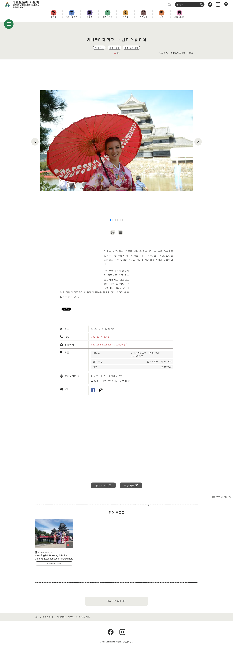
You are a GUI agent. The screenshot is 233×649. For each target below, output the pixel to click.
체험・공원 (107, 16)
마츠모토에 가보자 (24, 4)
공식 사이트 (101, 485)
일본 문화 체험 (131, 47)
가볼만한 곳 (48, 617)
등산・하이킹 (71, 16)
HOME (36, 617)
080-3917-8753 (100, 336)
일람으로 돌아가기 (116, 601)
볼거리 (53, 16)
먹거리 (125, 16)
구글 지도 (129, 485)
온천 (161, 16)
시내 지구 (99, 47)
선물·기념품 (179, 16)
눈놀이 (89, 16)
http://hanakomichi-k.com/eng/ (109, 344)
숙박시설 (143, 16)
